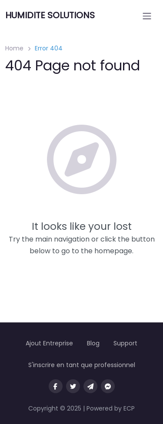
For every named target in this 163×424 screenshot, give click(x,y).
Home (14, 48)
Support (125, 343)
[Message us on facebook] (108, 386)
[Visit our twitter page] (73, 386)
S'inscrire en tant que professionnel (81, 365)
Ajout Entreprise (49, 343)
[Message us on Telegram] (90, 386)
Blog (93, 343)
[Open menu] (147, 16)
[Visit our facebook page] (56, 386)
